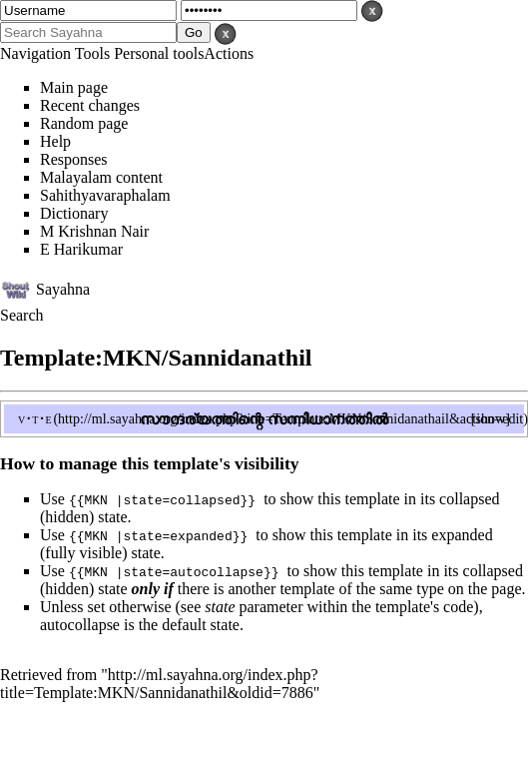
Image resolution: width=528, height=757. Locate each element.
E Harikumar (81, 249)
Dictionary (74, 213)
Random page (84, 123)
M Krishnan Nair (94, 231)
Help (55, 141)
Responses (74, 159)
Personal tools (159, 53)
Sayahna (63, 288)
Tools (92, 53)
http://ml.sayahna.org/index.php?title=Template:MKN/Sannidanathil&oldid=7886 (159, 683)
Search (22, 315)
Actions (229, 53)
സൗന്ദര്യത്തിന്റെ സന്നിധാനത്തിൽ (264, 418)
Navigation (35, 53)
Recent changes (90, 105)
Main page (74, 87)
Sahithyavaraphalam (105, 195)
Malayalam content (101, 177)
